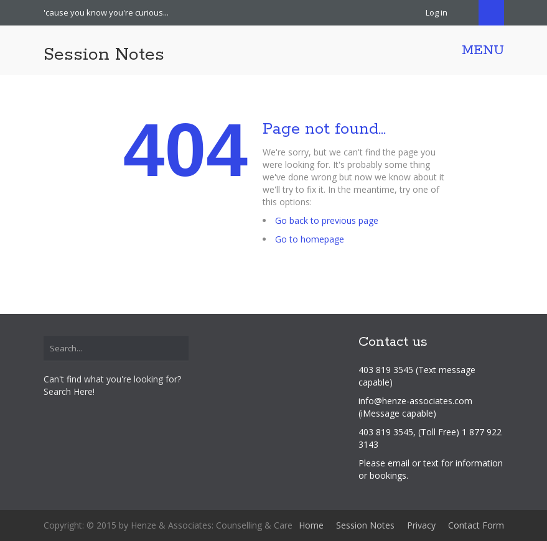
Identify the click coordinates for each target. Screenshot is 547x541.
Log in (436, 12)
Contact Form (476, 525)
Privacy (421, 525)
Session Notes (104, 54)
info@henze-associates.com (415, 401)
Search (491, 12)
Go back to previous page (326, 220)
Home (311, 525)
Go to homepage (309, 239)
